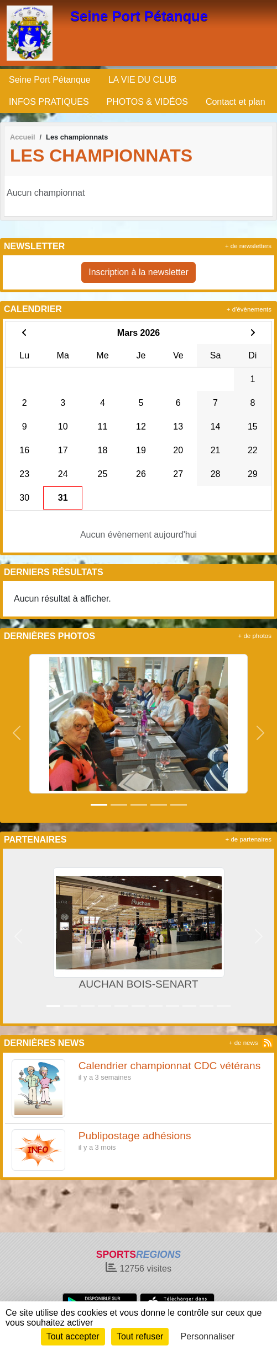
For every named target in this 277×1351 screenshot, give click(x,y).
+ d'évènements (249, 309)
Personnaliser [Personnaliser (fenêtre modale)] (208, 1336)
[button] (16, 732)
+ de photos (254, 635)
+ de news (243, 1042)
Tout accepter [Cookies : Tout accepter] (73, 1336)
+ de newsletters (248, 246)
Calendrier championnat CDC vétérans (170, 1065)
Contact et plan (235, 101)
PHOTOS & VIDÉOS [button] (147, 101)
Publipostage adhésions (135, 1135)
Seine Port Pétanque (139, 16)
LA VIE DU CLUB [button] (142, 79)
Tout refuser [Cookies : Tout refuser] (140, 1336)
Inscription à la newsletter (138, 272)
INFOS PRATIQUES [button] (49, 101)
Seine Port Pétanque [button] (50, 79)
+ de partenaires (248, 839)
